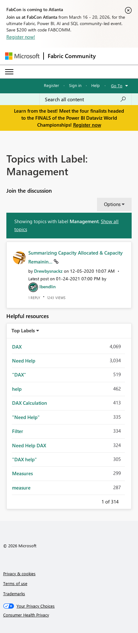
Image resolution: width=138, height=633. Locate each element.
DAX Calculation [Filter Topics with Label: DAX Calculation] (29, 403)
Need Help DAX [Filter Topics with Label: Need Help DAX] (29, 445)
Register (51, 85)
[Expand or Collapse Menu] (9, 71)
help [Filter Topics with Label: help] (17, 389)
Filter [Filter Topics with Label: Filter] (17, 431)
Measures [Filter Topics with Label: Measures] (22, 473)
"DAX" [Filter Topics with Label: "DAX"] (19, 374)
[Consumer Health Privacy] (69, 615)
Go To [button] (116, 85)
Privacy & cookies (19, 573)
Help (95, 85)
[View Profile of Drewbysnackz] (48, 271)
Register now (87, 125)
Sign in (75, 85)
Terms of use (15, 583)
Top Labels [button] (23, 330)
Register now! (20, 37)
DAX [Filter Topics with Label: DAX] (17, 346)
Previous (94, 500)
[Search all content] (85, 99)
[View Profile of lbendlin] (47, 286)
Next (126, 500)
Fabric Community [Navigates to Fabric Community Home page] (72, 56)
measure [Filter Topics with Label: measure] (21, 487)
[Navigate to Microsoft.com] (22, 56)
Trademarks (14, 593)
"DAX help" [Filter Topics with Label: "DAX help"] (24, 459)
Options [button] (112, 204)
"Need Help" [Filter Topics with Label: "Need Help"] (26, 417)
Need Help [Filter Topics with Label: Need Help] (23, 360)
